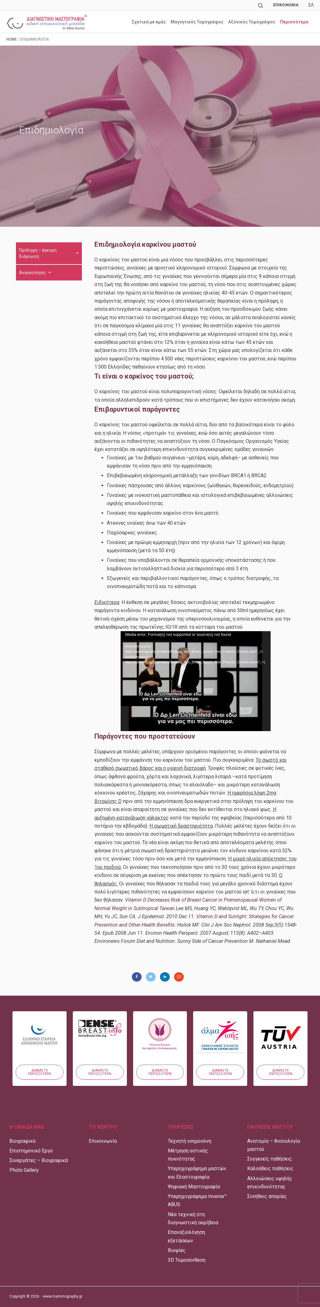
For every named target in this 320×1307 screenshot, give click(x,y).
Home (11, 39)
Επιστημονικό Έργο (31, 1151)
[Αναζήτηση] (260, 5)
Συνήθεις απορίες (267, 1196)
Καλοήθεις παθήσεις (270, 1168)
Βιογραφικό (22, 1141)
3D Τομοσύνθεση (186, 1260)
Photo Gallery (24, 1170)
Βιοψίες (177, 1250)
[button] (39, 1072)
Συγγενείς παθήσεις (269, 1159)
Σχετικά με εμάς (149, 21)
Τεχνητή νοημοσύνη (189, 1141)
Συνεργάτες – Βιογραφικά (38, 1160)
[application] (196, 681)
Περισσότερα (294, 21)
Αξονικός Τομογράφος (251, 21)
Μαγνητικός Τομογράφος (197, 21)
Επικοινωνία (285, 5)
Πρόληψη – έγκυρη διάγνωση (48, 253)
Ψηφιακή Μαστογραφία (194, 1187)
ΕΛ (311, 4)
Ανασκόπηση (35, 272)
